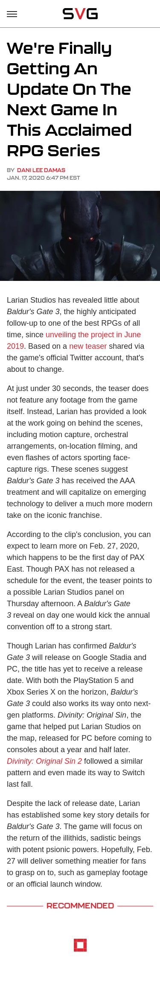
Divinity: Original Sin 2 (44, 761)
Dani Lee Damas (41, 170)
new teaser (88, 346)
